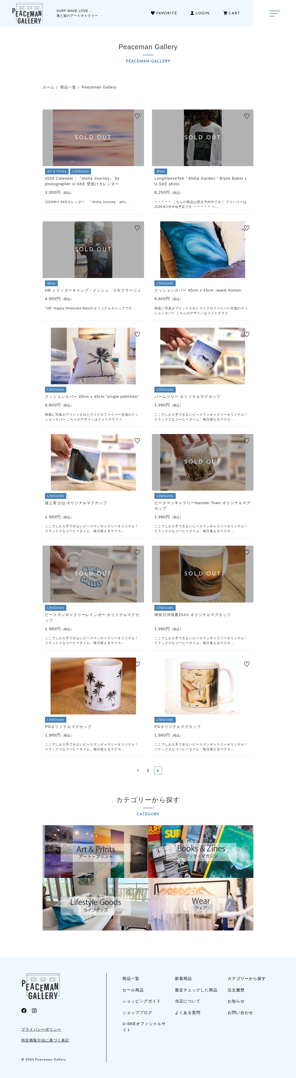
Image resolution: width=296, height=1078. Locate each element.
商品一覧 (130, 978)
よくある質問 (187, 1012)
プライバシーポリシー (41, 1029)
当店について (187, 1001)
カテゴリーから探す (247, 978)
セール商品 (133, 990)
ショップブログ (137, 1012)
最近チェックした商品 (196, 990)
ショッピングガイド (141, 1001)
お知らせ (236, 1001)
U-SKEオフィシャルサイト (144, 1026)
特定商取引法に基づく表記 (45, 1040)
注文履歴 (236, 990)
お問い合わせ (240, 1012)
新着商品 (183, 978)
